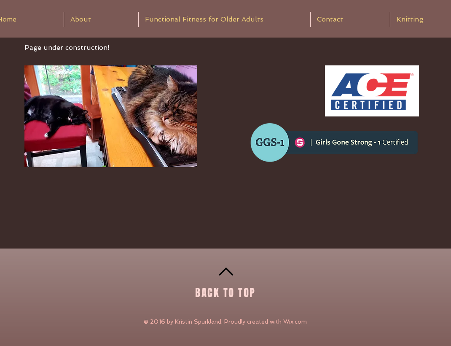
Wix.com (295, 321)
